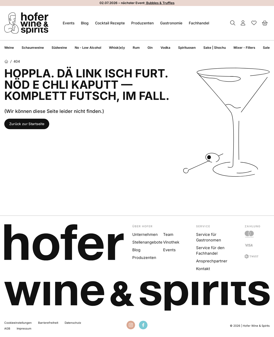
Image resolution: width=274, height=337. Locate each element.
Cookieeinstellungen (18, 322)
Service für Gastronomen (208, 237)
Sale (266, 48)
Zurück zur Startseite (27, 124)
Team (168, 234)
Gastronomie (171, 23)
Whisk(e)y (117, 48)
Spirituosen (187, 48)
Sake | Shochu (214, 48)
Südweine (59, 48)
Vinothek (171, 242)
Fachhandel (199, 23)
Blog (85, 23)
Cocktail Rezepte (110, 23)
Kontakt (203, 268)
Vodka (165, 48)
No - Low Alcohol (88, 48)
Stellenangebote (147, 242)
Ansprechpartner (211, 261)
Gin (150, 48)
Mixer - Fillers (244, 48)
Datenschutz (73, 322)
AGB (7, 328)
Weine (9, 48)
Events (68, 23)
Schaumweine (33, 48)
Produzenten (142, 23)
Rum (136, 48)
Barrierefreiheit (48, 322)
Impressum (24, 328)
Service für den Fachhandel (210, 250)
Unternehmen (145, 234)
